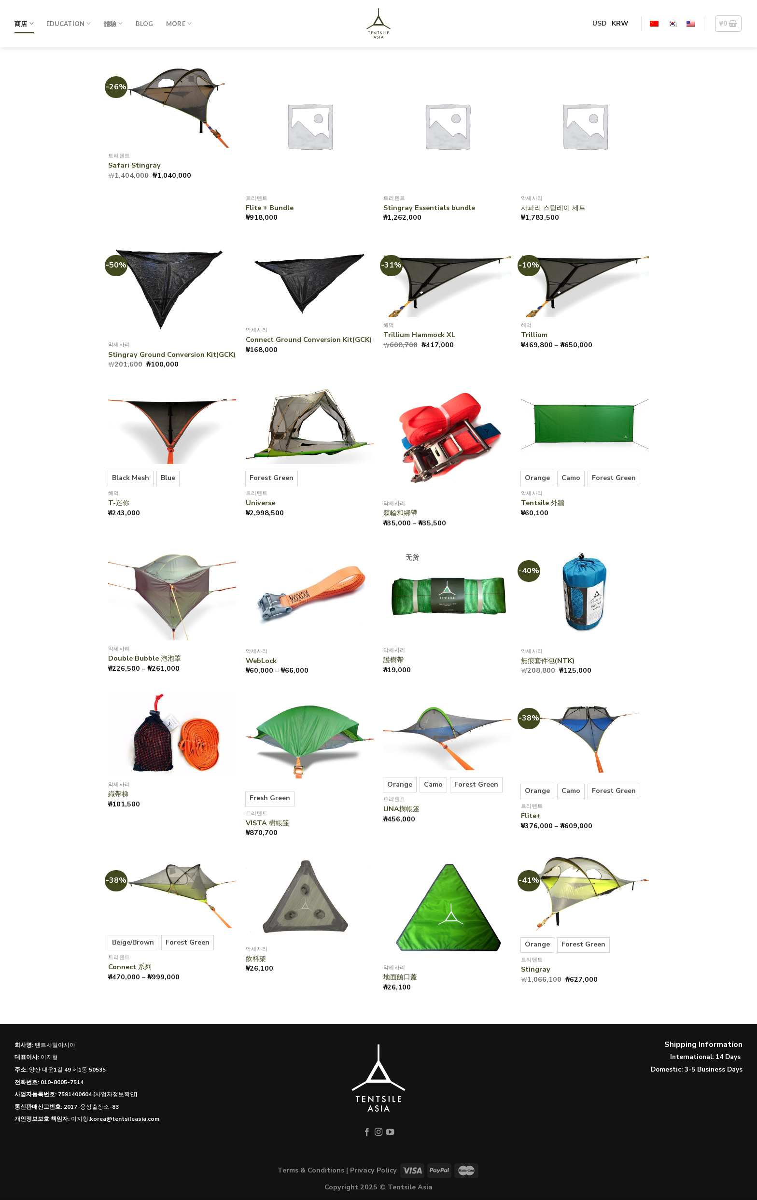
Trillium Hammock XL (419, 334)
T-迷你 (118, 503)
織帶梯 (118, 794)
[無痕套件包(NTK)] (585, 594)
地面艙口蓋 (400, 977)
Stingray (535, 969)
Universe (260, 503)
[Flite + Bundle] (310, 126)
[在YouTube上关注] (390, 1132)
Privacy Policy (373, 1170)
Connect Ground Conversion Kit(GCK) (309, 339)
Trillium (534, 334)
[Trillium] (585, 278)
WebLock (261, 660)
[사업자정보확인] (115, 1094)
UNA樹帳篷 (401, 809)
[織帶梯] (172, 734)
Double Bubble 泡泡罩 (144, 658)
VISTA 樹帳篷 (267, 823)
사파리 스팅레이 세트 (553, 207)
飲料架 (256, 958)
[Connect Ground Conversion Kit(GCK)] (310, 281)
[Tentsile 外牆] (585, 425)
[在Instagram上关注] (378, 1132)
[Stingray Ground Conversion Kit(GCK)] (172, 288)
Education (68, 23)
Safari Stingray (134, 165)
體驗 (113, 23)
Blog (145, 24)
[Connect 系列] (172, 892)
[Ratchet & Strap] (447, 441)
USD (599, 23)
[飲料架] (310, 898)
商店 (24, 23)
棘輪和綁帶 (400, 513)
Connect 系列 (130, 967)
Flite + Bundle (270, 207)
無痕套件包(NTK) (548, 660)
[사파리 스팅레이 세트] (585, 126)
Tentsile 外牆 (542, 503)
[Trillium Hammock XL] (447, 278)
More (179, 23)
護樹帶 (393, 659)
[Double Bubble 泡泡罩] (172, 593)
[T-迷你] (172, 425)
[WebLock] (310, 594)
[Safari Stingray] (172, 105)
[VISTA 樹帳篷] (310, 738)
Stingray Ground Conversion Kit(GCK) (172, 354)
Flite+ (531, 815)
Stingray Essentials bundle (429, 207)
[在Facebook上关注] (366, 1132)
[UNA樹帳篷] (447, 731)
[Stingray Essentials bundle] (447, 126)
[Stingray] (585, 893)
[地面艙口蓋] (447, 908)
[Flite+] (585, 735)
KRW (620, 23)
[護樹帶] (447, 594)
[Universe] (310, 425)
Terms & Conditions (311, 1170)
